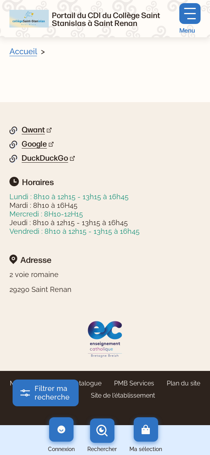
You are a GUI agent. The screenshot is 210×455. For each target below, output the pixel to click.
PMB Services (134, 383)
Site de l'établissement (123, 395)
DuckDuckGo (45, 158)
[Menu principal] (190, 18)
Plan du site (183, 383)
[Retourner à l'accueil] (29, 19)
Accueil (23, 51)
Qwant (33, 129)
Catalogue (86, 383)
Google (34, 144)
